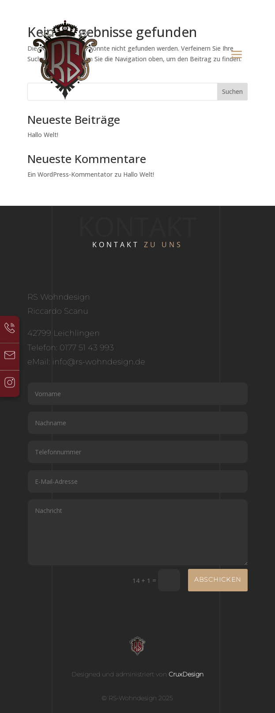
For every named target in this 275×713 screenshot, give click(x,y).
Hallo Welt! (42, 134)
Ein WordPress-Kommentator (70, 174)
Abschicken (217, 579)
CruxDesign (186, 674)
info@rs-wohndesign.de (98, 362)
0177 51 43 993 (87, 348)
